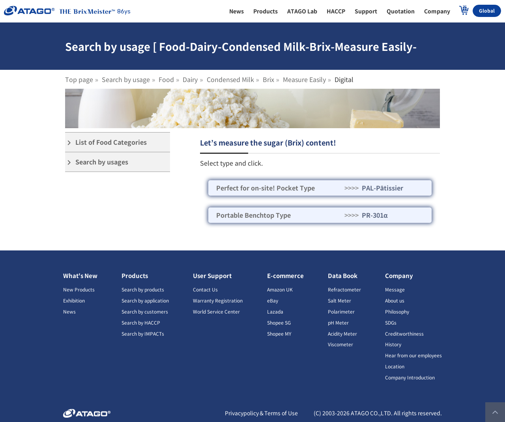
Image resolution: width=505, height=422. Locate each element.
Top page (79, 79)
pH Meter (338, 322)
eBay (272, 300)
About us (394, 300)
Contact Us (205, 289)
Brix (268, 79)
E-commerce (285, 275)
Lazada (275, 311)
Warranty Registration (218, 300)
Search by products (143, 289)
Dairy (190, 79)
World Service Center (216, 311)
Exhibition (74, 300)
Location (394, 366)
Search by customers (145, 311)
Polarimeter (341, 311)
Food (166, 79)
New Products (79, 289)
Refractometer (344, 289)
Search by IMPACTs (143, 333)
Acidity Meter (342, 333)
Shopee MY (279, 333)
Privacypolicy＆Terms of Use (261, 413)
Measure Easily (304, 79)
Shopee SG (279, 322)
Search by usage (126, 79)
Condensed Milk (230, 79)
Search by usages (96, 162)
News (69, 311)
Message (395, 289)
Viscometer (340, 344)
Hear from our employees (413, 355)
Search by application (145, 300)
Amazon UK (280, 289)
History (393, 344)
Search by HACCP (141, 322)
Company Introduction (410, 377)
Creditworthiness (404, 333)
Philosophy (397, 311)
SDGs (391, 322)
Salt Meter (339, 300)
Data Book (342, 275)
